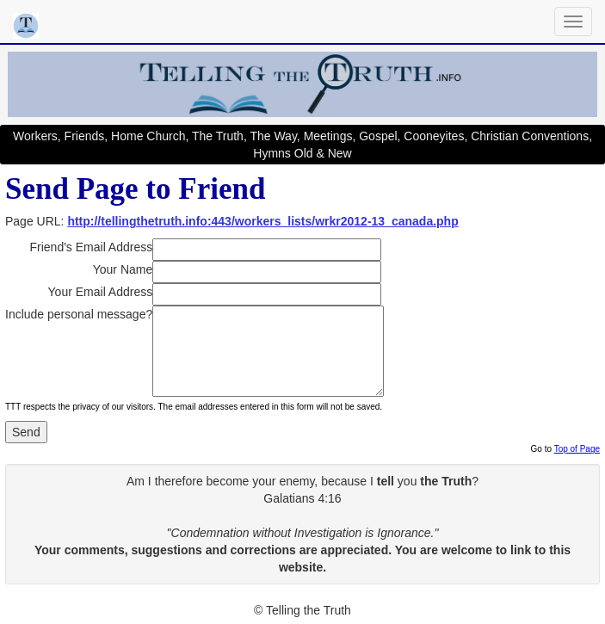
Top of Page (577, 449)
